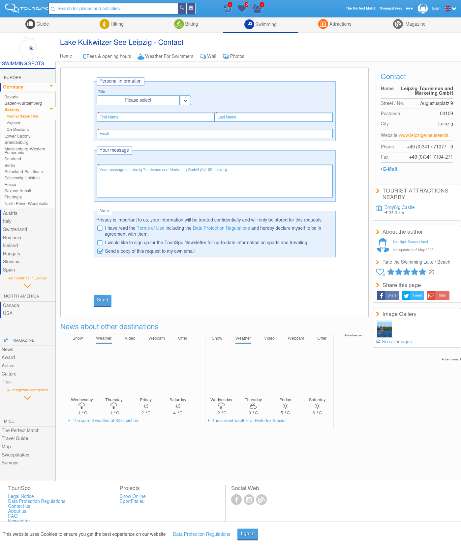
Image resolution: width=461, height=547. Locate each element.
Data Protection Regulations (221, 228)
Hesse (10, 185)
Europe (12, 78)
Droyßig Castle (399, 210)
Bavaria (11, 97)
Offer (182, 338)
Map (6, 447)
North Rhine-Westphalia (26, 204)
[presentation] (144, 277)
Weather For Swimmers (169, 56)
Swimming (265, 24)
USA (8, 313)
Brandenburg (16, 143)
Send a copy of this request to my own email (150, 251)
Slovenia (12, 262)
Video (130, 338)
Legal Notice (21, 496)
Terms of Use (151, 228)
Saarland (12, 159)
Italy (7, 221)
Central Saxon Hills (23, 116)
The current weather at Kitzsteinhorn (105, 421)
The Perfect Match (21, 431)
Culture (9, 374)
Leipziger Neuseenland (410, 242)
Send (102, 300)
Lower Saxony (17, 136)
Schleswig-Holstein (22, 178)
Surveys (10, 463)
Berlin (9, 166)
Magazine (414, 24)
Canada (11, 305)
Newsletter (19, 521)
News (7, 350)
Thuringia (13, 197)
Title (101, 92)
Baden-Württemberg (23, 103)
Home (66, 56)
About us (17, 511)
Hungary (11, 254)
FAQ (13, 516)
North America (21, 296)
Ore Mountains (18, 129)
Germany (13, 87)
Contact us (19, 506)
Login (436, 8)
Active (8, 366)
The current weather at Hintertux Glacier (248, 421)
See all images (397, 342)
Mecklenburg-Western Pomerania (24, 151)
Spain (9, 270)
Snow (78, 338)
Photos (237, 56)
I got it (248, 534)
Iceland (10, 246)
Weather (103, 338)
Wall (211, 56)
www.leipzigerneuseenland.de (426, 135)
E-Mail (390, 169)
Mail (442, 295)
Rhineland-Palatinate (23, 172)
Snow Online (133, 496)
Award (8, 357)
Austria (10, 213)
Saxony (11, 110)
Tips (6, 382)
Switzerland (15, 229)
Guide (42, 24)
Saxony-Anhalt (17, 191)
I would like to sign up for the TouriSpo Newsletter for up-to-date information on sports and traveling (206, 243)
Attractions (340, 24)
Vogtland (13, 123)
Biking (191, 24)
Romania (12, 238)
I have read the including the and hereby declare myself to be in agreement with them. (213, 231)
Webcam (156, 338)
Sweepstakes (15, 455)
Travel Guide (15, 438)
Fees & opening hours (109, 56)
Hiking (116, 24)
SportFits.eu (132, 501)
